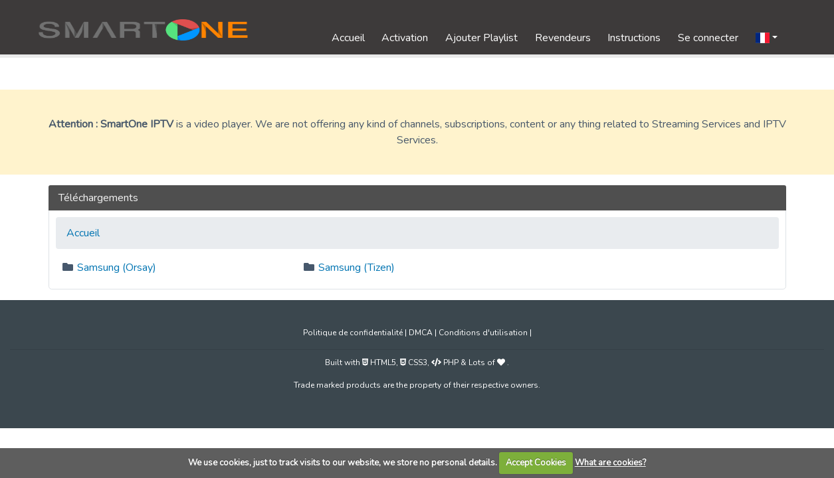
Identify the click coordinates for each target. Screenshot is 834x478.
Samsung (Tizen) (356, 267)
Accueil (348, 38)
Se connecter (708, 38)
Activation (404, 38)
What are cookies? (610, 463)
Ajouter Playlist (481, 38)
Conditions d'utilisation (483, 332)
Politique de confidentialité (353, 332)
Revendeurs (563, 38)
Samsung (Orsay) (116, 267)
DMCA (421, 332)
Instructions (634, 38)
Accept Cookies (536, 463)
